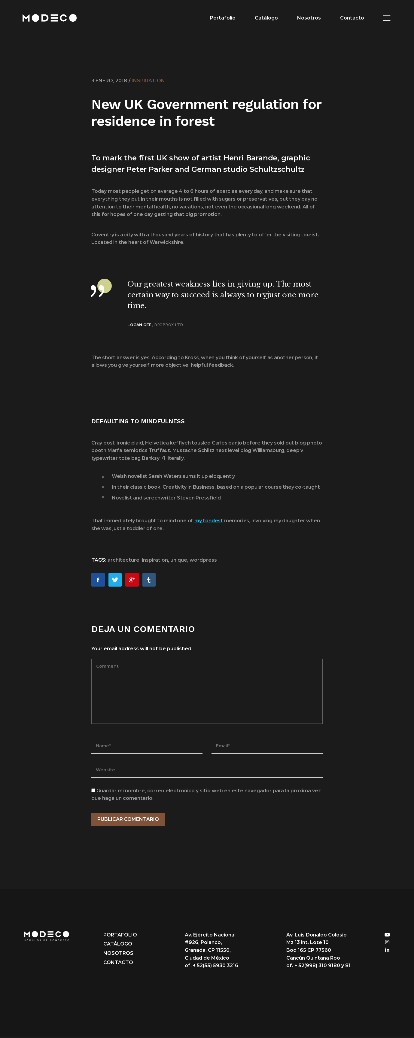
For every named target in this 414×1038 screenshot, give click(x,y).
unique (178, 561)
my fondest (208, 522)
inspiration (155, 561)
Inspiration (148, 80)
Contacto (351, 18)
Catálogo (264, 18)
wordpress (203, 561)
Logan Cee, (140, 326)
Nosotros (307, 18)
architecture (123, 561)
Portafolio (221, 18)
